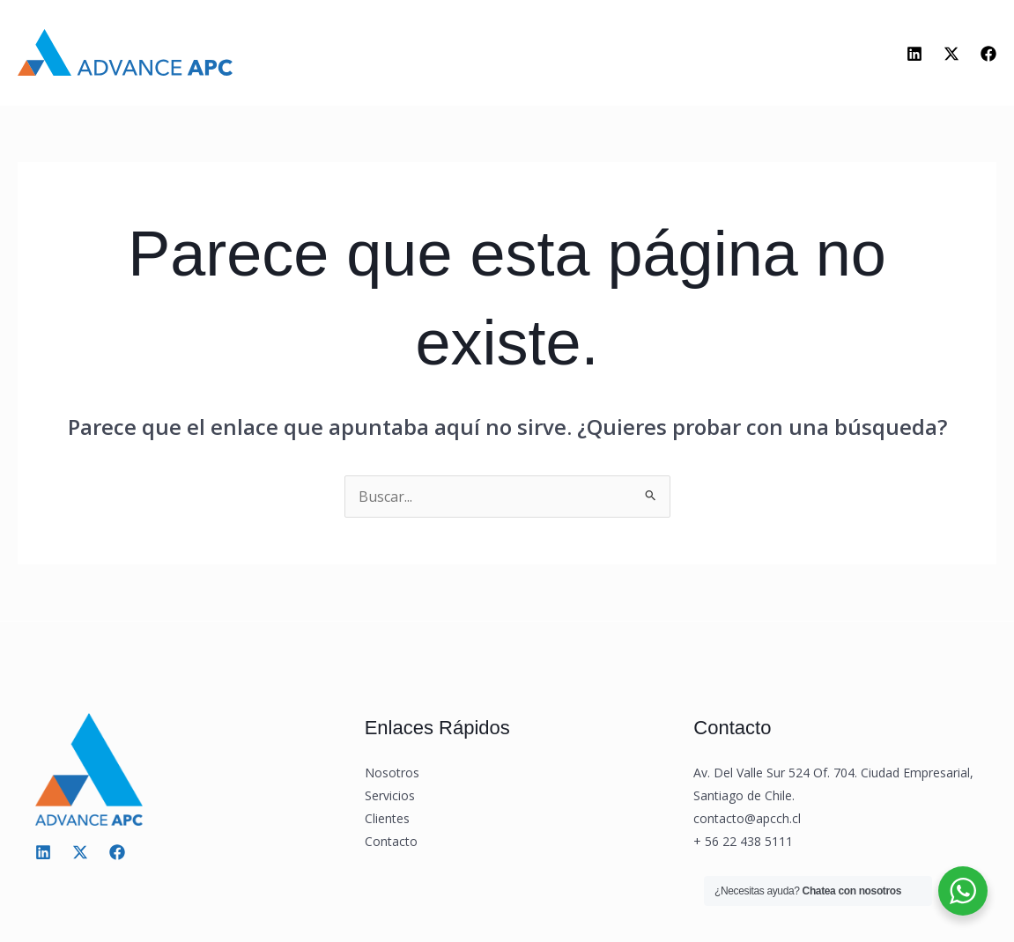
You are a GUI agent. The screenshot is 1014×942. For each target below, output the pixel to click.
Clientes (565, 60)
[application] (495, 60)
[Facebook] (988, 56)
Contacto (661, 60)
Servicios (461, 60)
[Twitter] (951, 56)
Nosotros (353, 60)
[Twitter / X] (80, 857)
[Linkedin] (914, 56)
